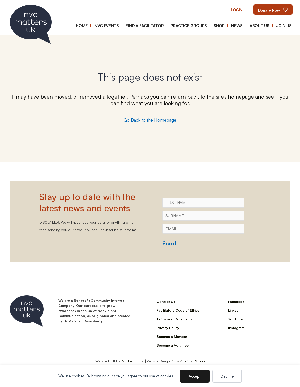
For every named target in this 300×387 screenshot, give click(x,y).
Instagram (236, 327)
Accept (195, 376)
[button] (236, 9)
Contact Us (166, 301)
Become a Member (172, 336)
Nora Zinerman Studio (188, 360)
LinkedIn (234, 310)
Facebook (236, 301)
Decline (227, 376)
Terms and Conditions (174, 318)
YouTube (235, 318)
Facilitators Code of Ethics (178, 310)
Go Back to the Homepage (150, 119)
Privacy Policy (168, 327)
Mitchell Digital (133, 360)
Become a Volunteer (173, 345)
